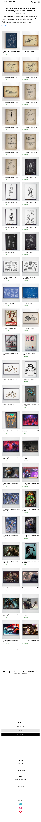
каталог (3, 28)
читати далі (3, 25)
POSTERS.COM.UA (8, 2)
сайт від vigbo (20, 818)
